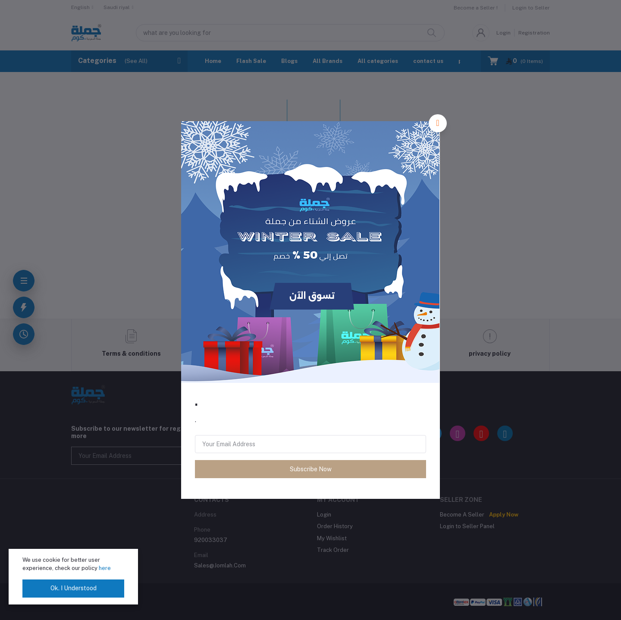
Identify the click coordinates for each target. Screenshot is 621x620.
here (105, 568)
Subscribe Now (311, 469)
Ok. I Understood (73, 588)
